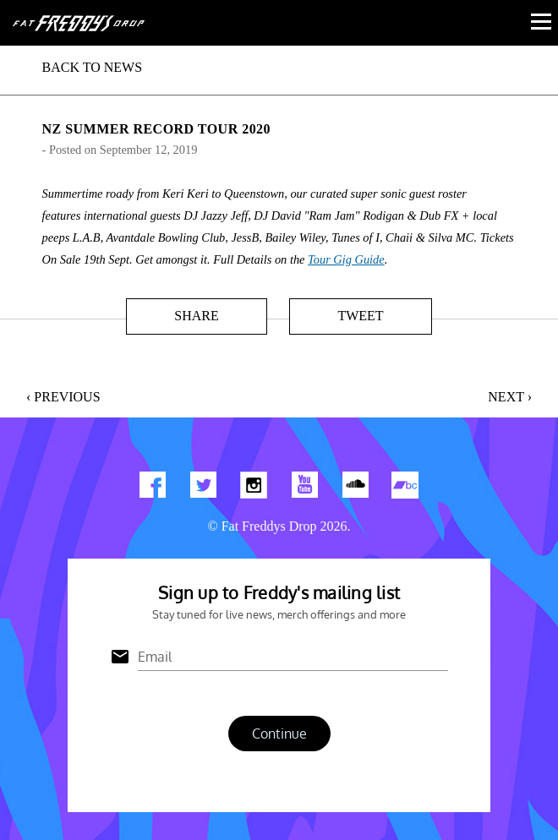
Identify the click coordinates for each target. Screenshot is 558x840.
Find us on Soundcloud (355, 488)
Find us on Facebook (152, 488)
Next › (510, 397)
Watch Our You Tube (304, 488)
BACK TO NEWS (92, 67)
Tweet (360, 315)
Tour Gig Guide (346, 259)
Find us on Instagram (254, 488)
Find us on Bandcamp (406, 488)
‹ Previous (63, 397)
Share (196, 315)
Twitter (203, 488)
